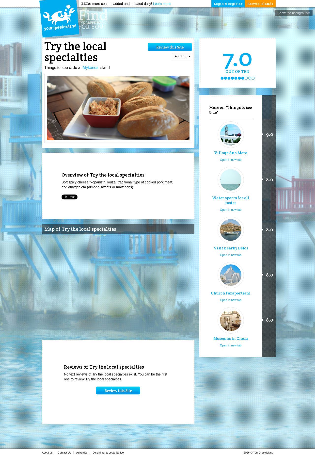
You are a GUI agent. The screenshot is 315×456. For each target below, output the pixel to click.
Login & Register (228, 3)
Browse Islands (260, 3)
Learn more (162, 4)
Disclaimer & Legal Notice (109, 452)
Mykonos (90, 67)
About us (48, 452)
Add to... (182, 56)
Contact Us (66, 452)
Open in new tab (230, 160)
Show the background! (293, 13)
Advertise (83, 452)
